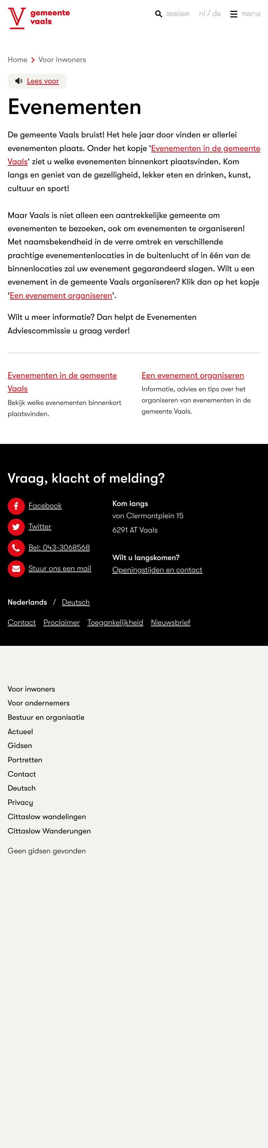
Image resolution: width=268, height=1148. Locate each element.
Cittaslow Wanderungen (49, 831)
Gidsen (20, 745)
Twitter (29, 526)
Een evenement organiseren (61, 295)
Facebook (35, 505)
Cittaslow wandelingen (47, 817)
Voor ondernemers (39, 703)
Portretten (25, 760)
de (216, 13)
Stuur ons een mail (49, 568)
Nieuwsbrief (171, 622)
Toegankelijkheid (115, 622)
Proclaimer (62, 622)
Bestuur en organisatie (46, 717)
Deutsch (76, 602)
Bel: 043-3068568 (49, 547)
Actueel (20, 731)
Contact (22, 622)
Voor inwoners (31, 689)
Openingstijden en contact (157, 570)
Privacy (20, 802)
